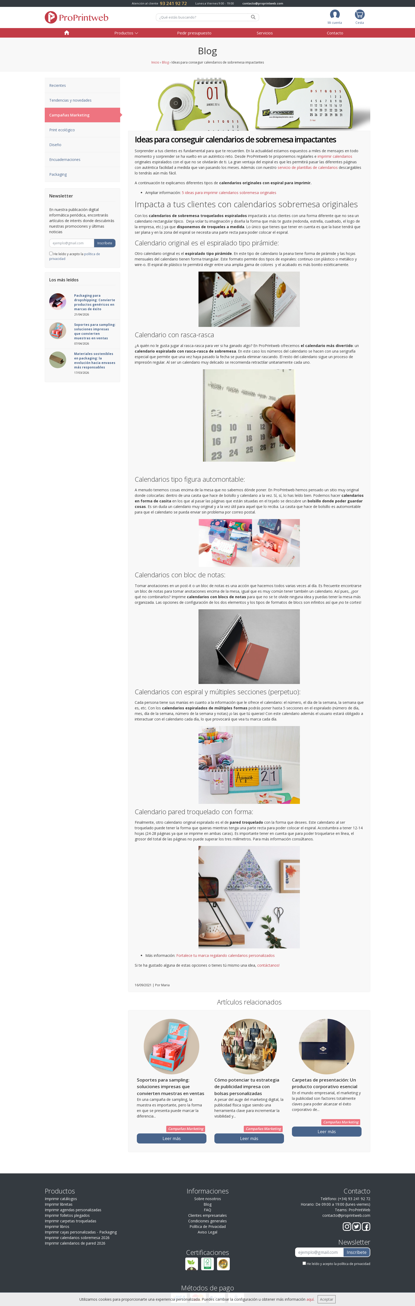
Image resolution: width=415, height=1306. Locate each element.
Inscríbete (104, 243)
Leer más (172, 1138)
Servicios (265, 32)
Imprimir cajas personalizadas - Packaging (81, 1232)
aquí (310, 1299)
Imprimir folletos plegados (67, 1215)
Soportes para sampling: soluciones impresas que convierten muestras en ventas (95, 331)
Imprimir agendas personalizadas (73, 1209)
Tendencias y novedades (70, 100)
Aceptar (326, 1299)
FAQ (207, 1209)
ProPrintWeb (359, 1209)
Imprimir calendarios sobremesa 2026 (77, 1237)
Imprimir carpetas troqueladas (70, 1220)
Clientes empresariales (207, 1215)
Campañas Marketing (84, 115)
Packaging (58, 174)
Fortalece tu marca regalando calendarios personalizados (225, 955)
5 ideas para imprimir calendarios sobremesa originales (229, 192)
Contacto (335, 32)
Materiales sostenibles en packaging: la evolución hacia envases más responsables (94, 361)
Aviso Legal (207, 1232)
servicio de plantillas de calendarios (308, 167)
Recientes (57, 85)
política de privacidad (353, 1264)
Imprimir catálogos (61, 1198)
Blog (165, 62)
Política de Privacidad (208, 1226)
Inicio (155, 62)
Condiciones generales (207, 1220)
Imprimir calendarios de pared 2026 (75, 1243)
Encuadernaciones (64, 159)
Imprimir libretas (59, 1204)
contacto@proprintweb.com (262, 3)
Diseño (55, 144)
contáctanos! (268, 965)
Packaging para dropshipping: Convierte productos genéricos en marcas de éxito (94, 302)
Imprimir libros (57, 1226)
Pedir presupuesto (194, 32)
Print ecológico (62, 129)
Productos (123, 32)
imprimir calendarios (335, 156)
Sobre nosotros (207, 1198)
